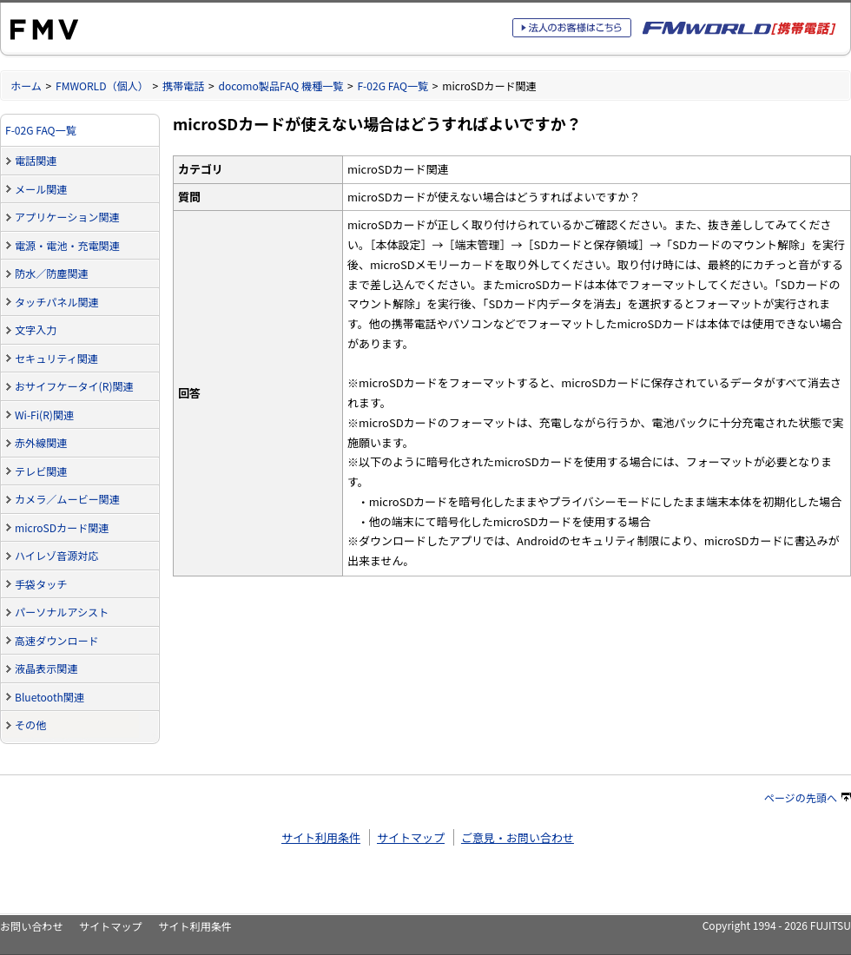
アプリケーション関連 (67, 216)
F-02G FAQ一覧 (392, 85)
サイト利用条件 (320, 837)
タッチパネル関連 (57, 301)
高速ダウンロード (57, 640)
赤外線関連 (41, 442)
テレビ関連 (41, 471)
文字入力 (35, 329)
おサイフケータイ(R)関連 (74, 386)
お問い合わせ (31, 926)
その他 (30, 724)
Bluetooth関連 (49, 696)
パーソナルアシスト (62, 611)
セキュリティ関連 (56, 358)
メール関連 (41, 188)
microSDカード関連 (62, 527)
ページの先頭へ (807, 797)
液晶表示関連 (46, 668)
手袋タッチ (41, 583)
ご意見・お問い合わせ (517, 837)
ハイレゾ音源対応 (56, 555)
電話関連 (35, 160)
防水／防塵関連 (52, 273)
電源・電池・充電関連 (67, 245)
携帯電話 (183, 85)
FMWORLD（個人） (102, 85)
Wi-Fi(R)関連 (44, 414)
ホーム (26, 85)
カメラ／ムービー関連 (67, 498)
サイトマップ (411, 837)
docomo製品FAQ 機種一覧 (280, 85)
